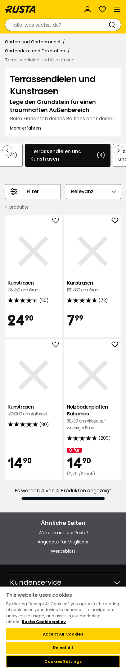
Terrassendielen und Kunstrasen (67, 155)
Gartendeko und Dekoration (35, 51)
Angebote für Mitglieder (63, 542)
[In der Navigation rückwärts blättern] (7, 150)
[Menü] (117, 9)
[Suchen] (113, 25)
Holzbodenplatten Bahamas (93, 418)
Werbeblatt (63, 551)
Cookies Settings (63, 661)
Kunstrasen (33, 287)
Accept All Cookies (63, 634)
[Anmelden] (87, 9)
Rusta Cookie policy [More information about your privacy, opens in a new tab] (44, 622)
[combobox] (57, 25)
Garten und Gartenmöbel (32, 42)
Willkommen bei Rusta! (63, 532)
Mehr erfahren (25, 128)
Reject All (63, 648)
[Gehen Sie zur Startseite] (21, 9)
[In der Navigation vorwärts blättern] (119, 150)
